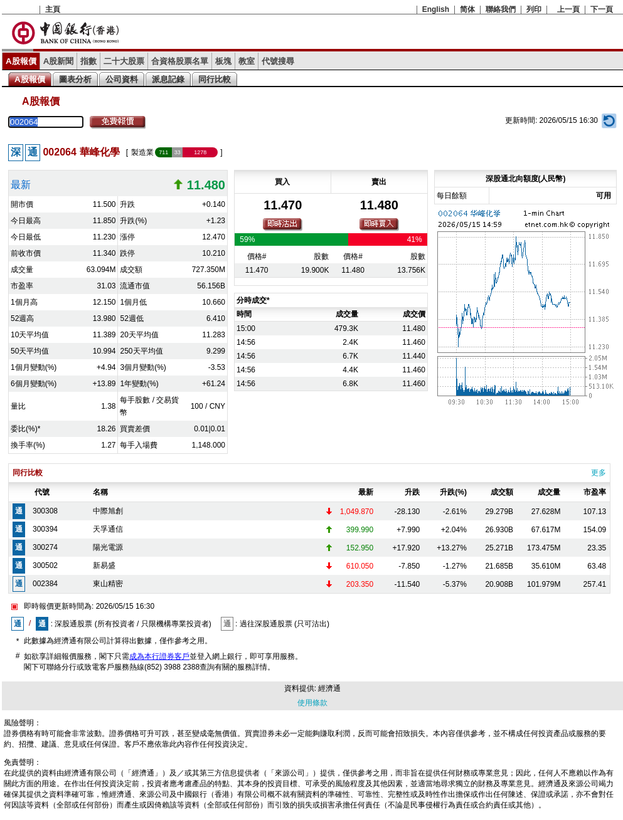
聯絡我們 (501, 9)
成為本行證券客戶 (159, 656)
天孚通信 (108, 529)
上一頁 (568, 9)
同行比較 (214, 79)
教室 (246, 61)
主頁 (52, 9)
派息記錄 (168, 79)
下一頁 (601, 9)
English (435, 9)
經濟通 (329, 688)
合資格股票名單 (179, 61)
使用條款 (312, 702)
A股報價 (21, 61)
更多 (598, 472)
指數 (88, 61)
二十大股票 (124, 61)
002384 (45, 583)
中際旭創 (108, 511)
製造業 (142, 152)
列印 (533, 9)
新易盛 (104, 565)
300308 (45, 511)
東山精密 (108, 583)
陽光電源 (108, 547)
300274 (45, 547)
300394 (45, 529)
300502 (45, 565)
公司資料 (121, 79)
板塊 (223, 61)
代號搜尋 (278, 61)
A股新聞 (58, 61)
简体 (467, 9)
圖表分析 (75, 79)
